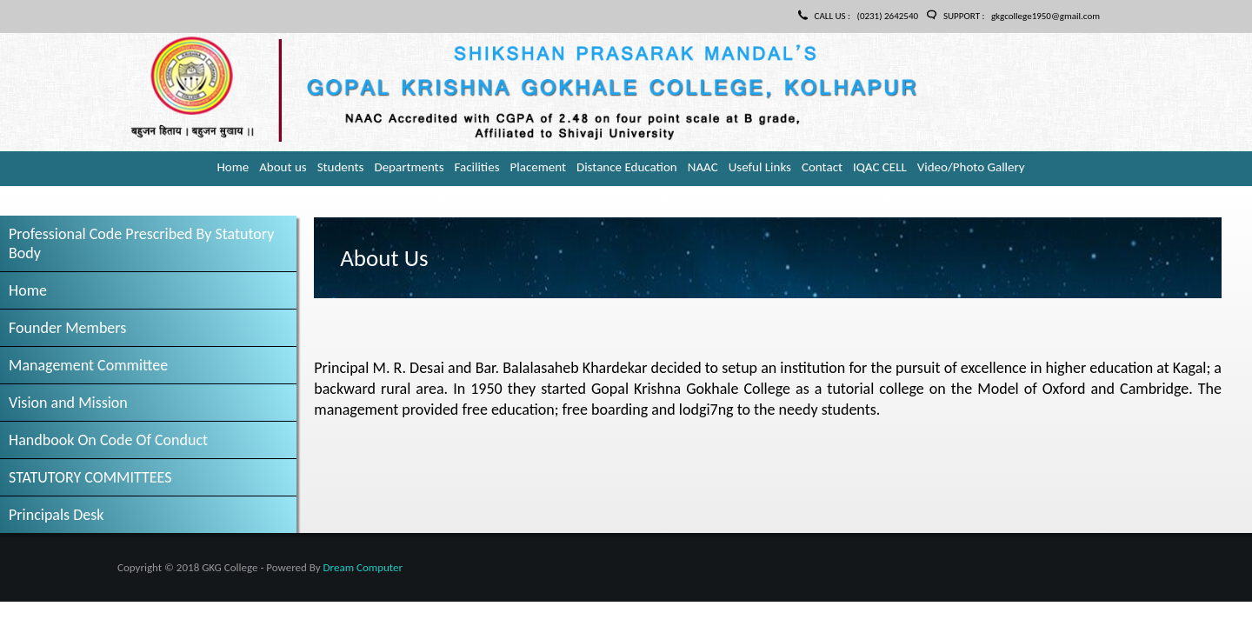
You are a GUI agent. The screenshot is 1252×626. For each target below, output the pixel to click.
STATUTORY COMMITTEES (90, 477)
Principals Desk (56, 514)
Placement (538, 167)
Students (340, 167)
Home (232, 167)
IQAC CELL (880, 167)
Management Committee (88, 365)
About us (283, 167)
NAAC (703, 167)
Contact (822, 167)
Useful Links (760, 167)
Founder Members (67, 327)
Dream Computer (363, 567)
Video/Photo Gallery (971, 167)
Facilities (477, 167)
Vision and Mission (68, 402)
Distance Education (626, 167)
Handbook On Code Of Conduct (108, 440)
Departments (408, 167)
